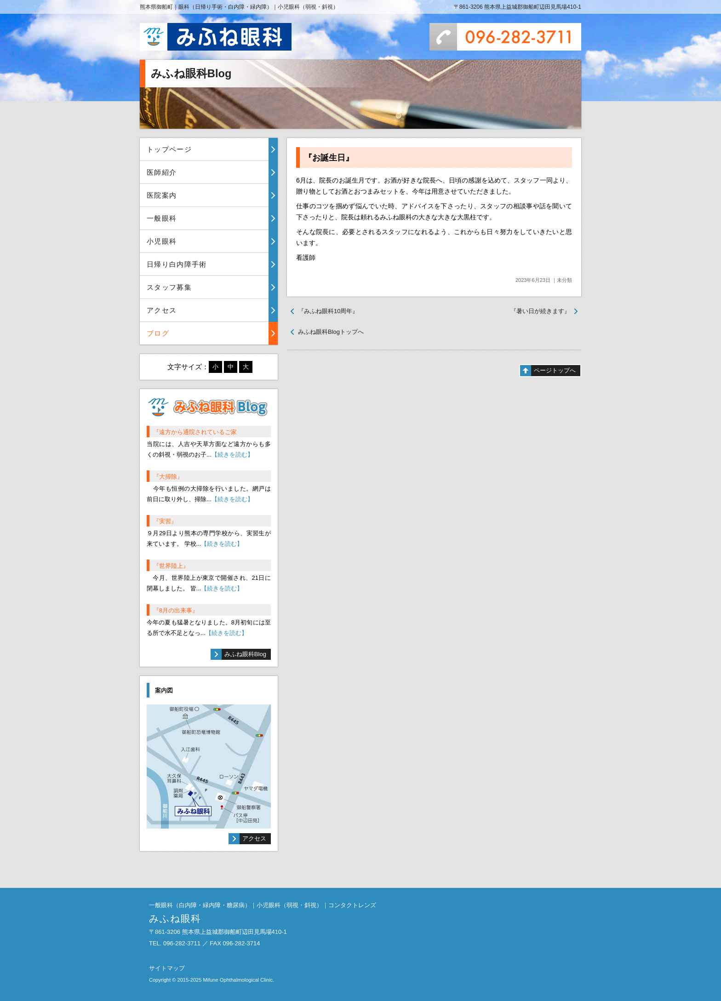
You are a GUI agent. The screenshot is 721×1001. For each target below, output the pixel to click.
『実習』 (165, 521)
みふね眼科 (216, 37)
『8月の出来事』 (175, 610)
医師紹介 (162, 172)
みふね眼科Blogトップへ (331, 331)
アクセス (162, 310)
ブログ (158, 333)
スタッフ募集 (169, 287)
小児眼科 (162, 241)
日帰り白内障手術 (177, 264)
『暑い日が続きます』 (540, 311)
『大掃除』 (168, 476)
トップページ (169, 149)
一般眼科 (162, 218)
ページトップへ (555, 370)
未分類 (564, 280)
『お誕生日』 (329, 157)
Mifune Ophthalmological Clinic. (238, 980)
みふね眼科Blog (245, 654)
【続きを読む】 (232, 454)
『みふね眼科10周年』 (328, 311)
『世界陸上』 (171, 565)
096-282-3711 (505, 37)
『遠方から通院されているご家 (195, 432)
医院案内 (162, 195)
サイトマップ (167, 968)
